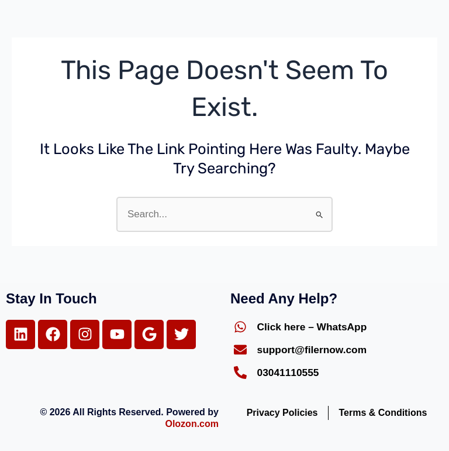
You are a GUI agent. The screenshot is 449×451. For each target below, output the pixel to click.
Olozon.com (192, 424)
